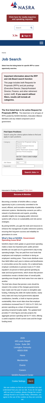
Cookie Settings (18, 381)
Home (4, 53)
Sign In (27, 36)
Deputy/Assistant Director (27, 146)
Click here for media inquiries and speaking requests (22, 18)
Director (27, 144)
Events (22, 365)
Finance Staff (27, 148)
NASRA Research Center (22, 375)
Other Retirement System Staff (27, 150)
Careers (22, 370)
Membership (22, 360)
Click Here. (28, 190)
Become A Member (22, 194)
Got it (30, 381)
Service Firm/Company (27, 152)
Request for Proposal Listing (27, 142)
